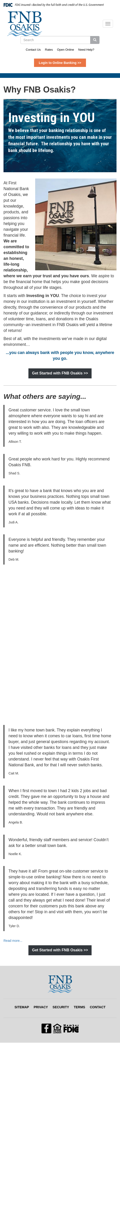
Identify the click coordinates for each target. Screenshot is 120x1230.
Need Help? (86, 49)
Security (61, 1007)
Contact (97, 1007)
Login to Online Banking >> (60, 63)
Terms (79, 1007)
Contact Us (33, 49)
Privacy (41, 1007)
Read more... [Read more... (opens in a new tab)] (12, 940)
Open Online (65, 49)
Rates (49, 49)
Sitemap (21, 1007)
